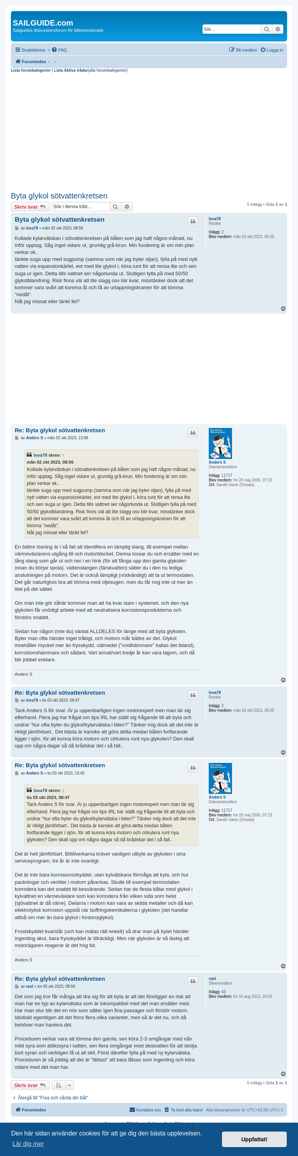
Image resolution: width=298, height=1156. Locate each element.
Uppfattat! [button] (254, 1139)
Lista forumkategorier (31, 70)
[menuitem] (59, 50)
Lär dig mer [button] (28, 1143)
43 (224, 992)
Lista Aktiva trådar (71, 70)
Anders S (217, 462)
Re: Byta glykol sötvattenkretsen (60, 430)
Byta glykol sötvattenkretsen (59, 196)
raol (212, 979)
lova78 (215, 219)
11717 (227, 475)
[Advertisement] (149, 131)
